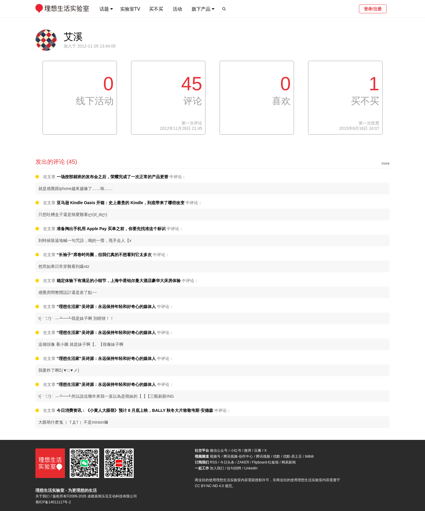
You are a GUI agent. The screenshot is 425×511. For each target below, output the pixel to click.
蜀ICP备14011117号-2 (53, 502)
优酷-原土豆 (292, 456)
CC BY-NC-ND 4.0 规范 (213, 486)
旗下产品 (201, 9)
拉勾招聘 (234, 468)
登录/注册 (373, 8)
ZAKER (243, 462)
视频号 (215, 456)
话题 (104, 9)
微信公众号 (219, 450)
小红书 (236, 450)
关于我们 (42, 496)
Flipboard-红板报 (265, 462)
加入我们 (217, 468)
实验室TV (130, 9)
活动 (177, 9)
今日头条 (227, 462)
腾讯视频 (263, 456)
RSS (213, 462)
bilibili (309, 456)
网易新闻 (289, 462)
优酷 (276, 456)
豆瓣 (257, 450)
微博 (247, 450)
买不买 (156, 9)
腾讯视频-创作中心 (238, 456)
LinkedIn (250, 468)
